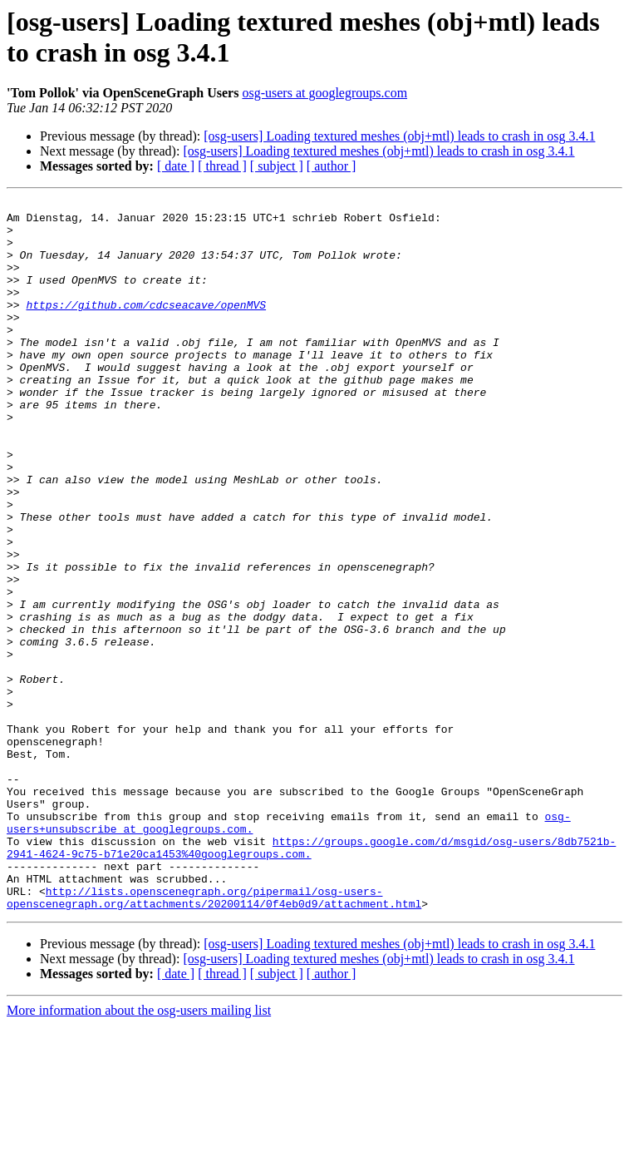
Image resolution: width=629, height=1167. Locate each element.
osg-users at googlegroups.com (324, 93)
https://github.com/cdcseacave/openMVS (146, 326)
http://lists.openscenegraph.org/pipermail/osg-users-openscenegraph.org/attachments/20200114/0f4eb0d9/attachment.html (214, 1038)
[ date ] (175, 166)
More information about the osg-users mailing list (139, 1152)
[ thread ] (222, 166)
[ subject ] (276, 166)
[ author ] (331, 166)
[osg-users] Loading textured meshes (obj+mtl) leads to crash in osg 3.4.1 (399, 136)
